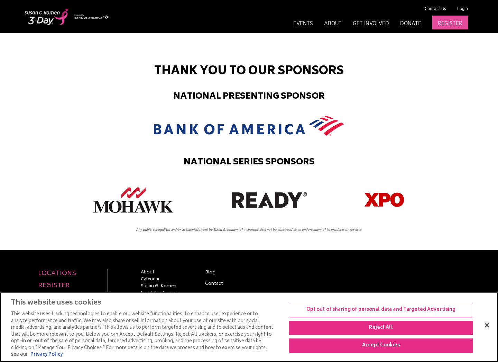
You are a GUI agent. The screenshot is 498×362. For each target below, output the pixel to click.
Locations (57, 274)
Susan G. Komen (158, 286)
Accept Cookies (381, 346)
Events (303, 23)
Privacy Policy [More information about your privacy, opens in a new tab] (46, 355)
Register (450, 23)
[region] (249, 327)
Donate (410, 23)
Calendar (150, 279)
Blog (210, 272)
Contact (214, 284)
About (333, 23)
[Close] (487, 325)
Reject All (381, 328)
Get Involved (371, 23)
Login (462, 9)
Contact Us (435, 9)
